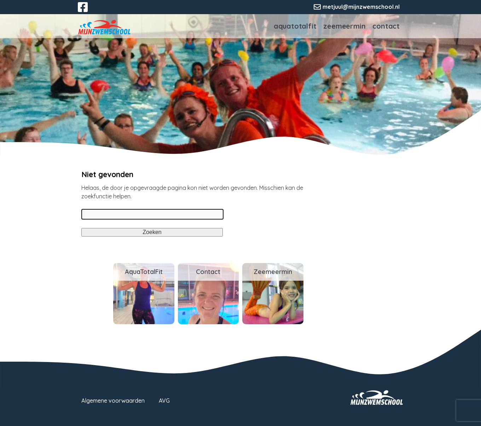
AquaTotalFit (295, 26)
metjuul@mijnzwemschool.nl (361, 6)
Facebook (88, 11)
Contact (386, 26)
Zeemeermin (344, 26)
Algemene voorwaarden (113, 400)
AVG (164, 400)
